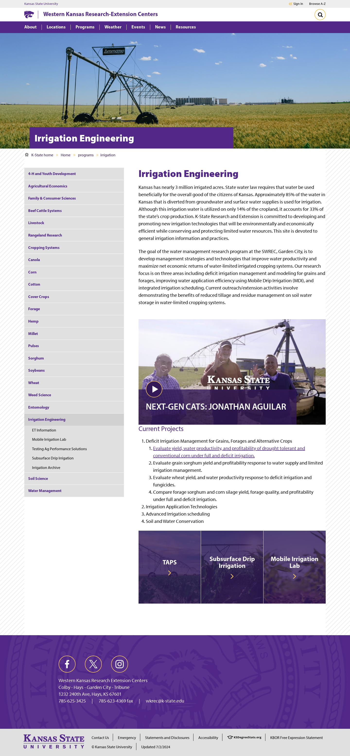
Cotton (34, 284)
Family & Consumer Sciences (52, 198)
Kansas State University (41, 4)
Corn (32, 272)
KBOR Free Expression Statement (296, 737)
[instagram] (119, 664)
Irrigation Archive (46, 467)
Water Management (44, 490)
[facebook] (67, 664)
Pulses (33, 345)
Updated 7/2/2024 (155, 747)
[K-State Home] (29, 14)
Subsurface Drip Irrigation (53, 458)
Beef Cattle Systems (45, 210)
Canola (34, 259)
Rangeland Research (45, 235)
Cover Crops (38, 296)
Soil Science (38, 478)
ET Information (44, 430)
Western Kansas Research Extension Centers (103, 680)
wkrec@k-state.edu (165, 701)
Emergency (127, 737)
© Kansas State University (112, 747)
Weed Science (39, 394)
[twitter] (93, 664)
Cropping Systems (44, 247)
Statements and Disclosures (167, 737)
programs (86, 155)
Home (65, 155)
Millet (33, 333)
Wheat (33, 382)
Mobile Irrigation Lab (49, 439)
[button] (154, 389)
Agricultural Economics (47, 186)
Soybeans (36, 370)
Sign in (298, 4)
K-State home (39, 155)
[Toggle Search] (320, 14)
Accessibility (208, 737)
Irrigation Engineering (46, 419)
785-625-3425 (72, 701)
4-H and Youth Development (52, 173)
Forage (34, 308)
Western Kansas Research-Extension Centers (100, 14)
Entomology (38, 407)
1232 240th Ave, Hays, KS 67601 (90, 694)
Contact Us (100, 737)
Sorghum (36, 358)
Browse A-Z (317, 4)
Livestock (36, 222)
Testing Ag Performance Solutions (59, 449)
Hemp (33, 321)
